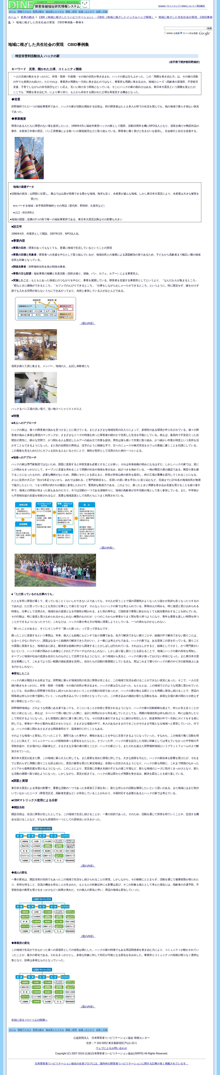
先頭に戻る (18, 1020)
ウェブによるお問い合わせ (111, 1048)
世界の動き (38, 11)
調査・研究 (71, 11)
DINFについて (188, 6)
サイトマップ (173, 6)
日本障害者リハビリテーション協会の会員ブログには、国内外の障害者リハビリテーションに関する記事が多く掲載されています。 (111, 1063)
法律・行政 (101, 11)
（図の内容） (87, 323)
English (162, 6)
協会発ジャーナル (55, 11)
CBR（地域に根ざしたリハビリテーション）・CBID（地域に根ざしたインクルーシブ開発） (96, 17)
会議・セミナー (86, 11)
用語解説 (200, 6)
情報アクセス (24, 11)
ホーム (12, 11)
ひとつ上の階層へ (37, 1020)
